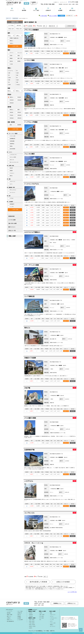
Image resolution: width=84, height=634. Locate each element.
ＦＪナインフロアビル (31, 184)
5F (26, 506)
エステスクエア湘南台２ (32, 232)
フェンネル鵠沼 (29, 154)
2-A (27, 350)
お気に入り (66, 53)
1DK (8, 72)
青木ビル (27, 328)
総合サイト (57, 2)
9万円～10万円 (32, 624)
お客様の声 (48, 10)
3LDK (17, 79)
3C (26, 177)
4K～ (40, 619)
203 (26, 320)
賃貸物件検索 (11, 216)
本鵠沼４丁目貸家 (30, 358)
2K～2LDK (42, 616)
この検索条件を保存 (70, 25)
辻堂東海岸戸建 (29, 450)
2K (8, 75)
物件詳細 (72, 53)
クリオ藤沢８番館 (30, 418)
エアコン (51, 616)
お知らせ (19, 614)
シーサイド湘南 (29, 60)
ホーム (11, 10)
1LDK (17, 72)
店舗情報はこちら (57, 603)
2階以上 (51, 624)
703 (26, 222)
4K (8, 82)
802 (26, 225)
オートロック (52, 626)
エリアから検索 (11, 219)
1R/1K (41, 612)
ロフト (51, 621)
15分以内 (31, 616)
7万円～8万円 (31, 623)
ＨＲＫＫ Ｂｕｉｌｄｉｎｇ (33, 543)
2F (26, 566)
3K (16, 77)
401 (26, 210)
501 (26, 215)
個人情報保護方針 (10, 621)
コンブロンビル (29, 513)
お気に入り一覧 (11, 230)
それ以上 (17, 84)
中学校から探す (19, 28)
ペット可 (51, 619)
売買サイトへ (9, 619)
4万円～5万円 (31, 619)
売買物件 (19, 616)
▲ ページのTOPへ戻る (72, 591)
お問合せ (8, 617)
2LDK (9, 77)
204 (26, 442)
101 (27, 83)
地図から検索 (9, 614)
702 (26, 220)
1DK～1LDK (42, 614)
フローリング (52, 614)
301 (26, 115)
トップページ (9, 611)
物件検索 (24, 10)
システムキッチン (53, 617)
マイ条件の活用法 (43, 15)
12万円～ (31, 628)
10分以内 (31, 614)
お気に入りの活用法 (53, 15)
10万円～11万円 (32, 626)
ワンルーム (10, 70)
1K (16, 70)
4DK (16, 82)
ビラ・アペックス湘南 (31, 265)
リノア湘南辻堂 (29, 296)
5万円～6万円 (31, 621)
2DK (16, 75)
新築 (51, 612)
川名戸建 (27, 388)
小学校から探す (11, 28)
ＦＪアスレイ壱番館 (30, 90)
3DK (8, 79)
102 (26, 146)
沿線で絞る (19, 25)
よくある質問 (20, 619)
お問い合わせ (72, 10)
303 (26, 53)
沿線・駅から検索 (12, 223)
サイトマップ (64, 2)
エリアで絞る (11, 25)
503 (26, 212)
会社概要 (60, 10)
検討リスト (9, 616)
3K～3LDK (42, 617)
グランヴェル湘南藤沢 (31, 30)
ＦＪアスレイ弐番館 (30, 122)
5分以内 (30, 612)
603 (26, 217)
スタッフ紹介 (36, 10)
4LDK (9, 84)
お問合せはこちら (71, 603)
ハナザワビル (28, 481)
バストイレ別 (52, 623)
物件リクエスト (11, 227)
